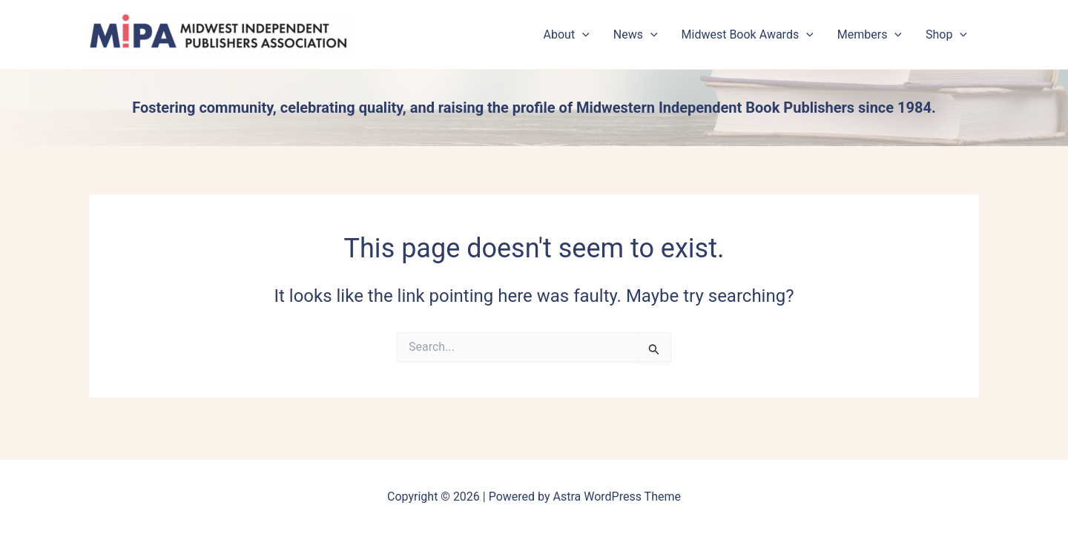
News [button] (635, 35)
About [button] (567, 35)
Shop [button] (946, 35)
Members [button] (869, 35)
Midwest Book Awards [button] (748, 35)
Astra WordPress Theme (617, 497)
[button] (582, 35)
